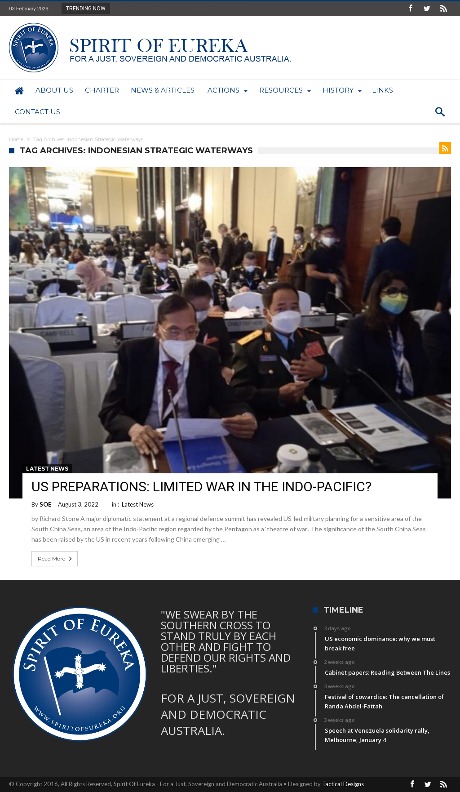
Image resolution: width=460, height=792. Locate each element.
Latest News (47, 468)
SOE (45, 504)
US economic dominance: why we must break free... (179, 8)
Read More (56, 559)
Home (16, 139)
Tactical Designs (343, 784)
